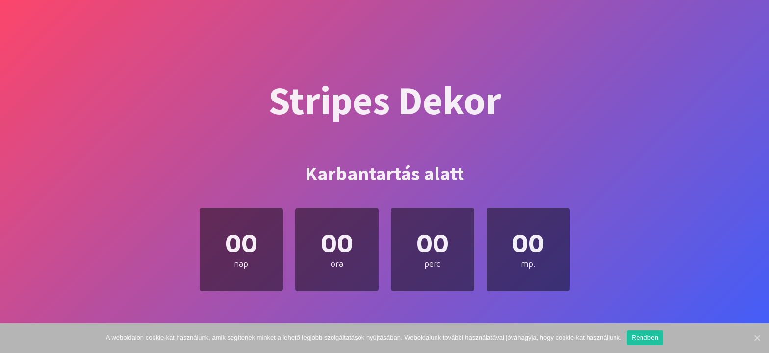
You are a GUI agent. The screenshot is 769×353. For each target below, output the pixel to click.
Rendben (645, 337)
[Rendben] (757, 338)
